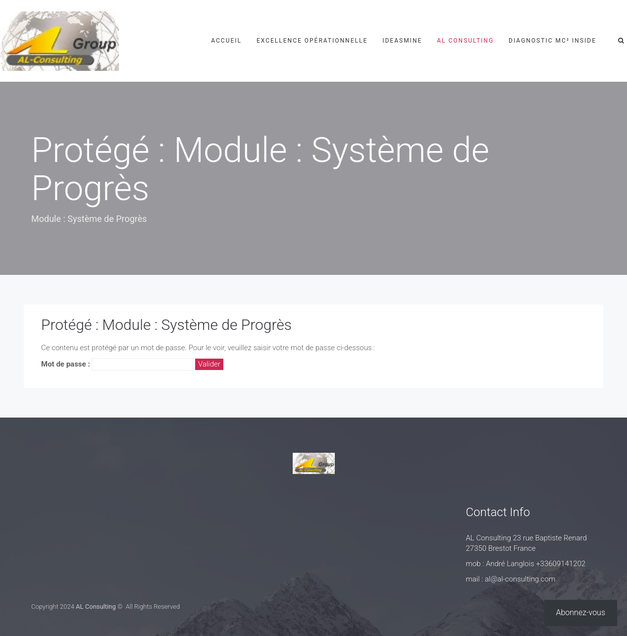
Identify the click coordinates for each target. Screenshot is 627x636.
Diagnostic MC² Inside (552, 40)
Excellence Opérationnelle (312, 40)
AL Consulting (465, 40)
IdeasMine (402, 40)
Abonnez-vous (581, 612)
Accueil (226, 40)
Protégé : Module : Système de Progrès (166, 324)
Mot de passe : (117, 364)
